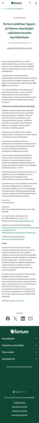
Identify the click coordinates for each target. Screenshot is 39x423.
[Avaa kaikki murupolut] (3, 8)
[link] (16, 3)
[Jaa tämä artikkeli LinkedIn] (22, 319)
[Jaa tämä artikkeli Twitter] (15, 319)
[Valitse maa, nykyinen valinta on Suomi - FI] (19, 392)
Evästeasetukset (19, 403)
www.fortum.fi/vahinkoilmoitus (13, 239)
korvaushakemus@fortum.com (23, 221)
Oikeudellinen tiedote (19, 407)
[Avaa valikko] (3, 3)
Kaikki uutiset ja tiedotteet (15, 9)
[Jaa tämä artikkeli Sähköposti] (30, 319)
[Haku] (30, 3)
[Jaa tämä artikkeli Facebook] (7, 319)
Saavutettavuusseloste (19, 415)
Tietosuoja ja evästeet (19, 411)
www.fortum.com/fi (17, 301)
